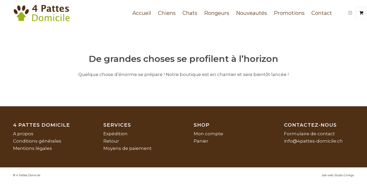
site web (327, 175)
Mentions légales (32, 148)
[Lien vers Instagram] (350, 13)
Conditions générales (37, 141)
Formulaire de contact (309, 133)
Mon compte (208, 133)
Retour (111, 141)
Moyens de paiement (127, 148)
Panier (201, 141)
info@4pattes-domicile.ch (313, 141)
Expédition (115, 133)
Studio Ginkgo (344, 175)
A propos (23, 133)
